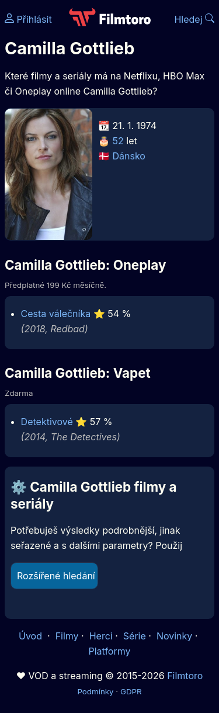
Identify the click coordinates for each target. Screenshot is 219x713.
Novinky (174, 636)
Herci (101, 636)
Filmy (67, 636)
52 (118, 141)
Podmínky (95, 691)
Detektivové (47, 421)
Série (134, 636)
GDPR (131, 691)
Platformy (109, 651)
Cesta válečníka (56, 313)
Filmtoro (185, 675)
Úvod (31, 636)
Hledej (194, 19)
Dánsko (129, 156)
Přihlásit (28, 19)
